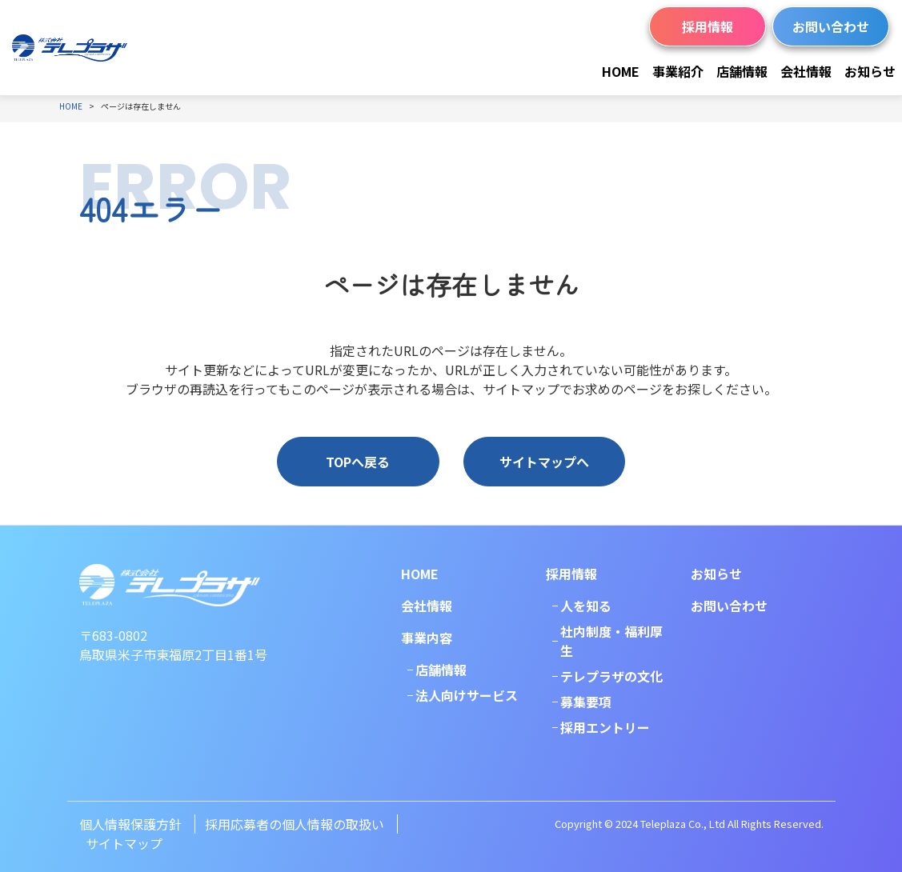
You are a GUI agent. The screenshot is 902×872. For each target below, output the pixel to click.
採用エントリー (605, 727)
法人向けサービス (466, 695)
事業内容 (426, 637)
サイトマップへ (544, 461)
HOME (620, 71)
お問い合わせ (830, 26)
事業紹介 (678, 71)
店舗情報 (742, 71)
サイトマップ (124, 843)
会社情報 (806, 71)
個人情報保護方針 (130, 824)
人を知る (585, 605)
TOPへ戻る (358, 461)
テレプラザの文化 (611, 676)
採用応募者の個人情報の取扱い (294, 824)
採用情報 (707, 26)
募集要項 (585, 701)
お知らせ (870, 71)
